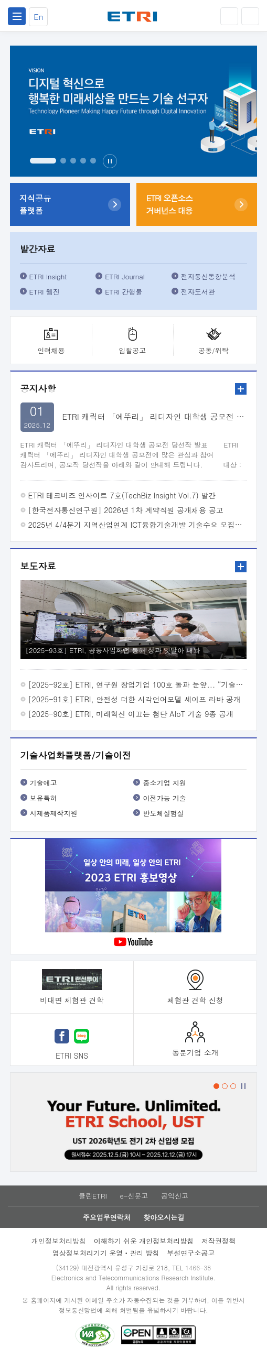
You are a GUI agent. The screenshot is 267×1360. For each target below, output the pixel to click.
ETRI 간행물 (123, 292)
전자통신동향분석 (208, 276)
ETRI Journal (125, 276)
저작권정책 (218, 1241)
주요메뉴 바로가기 (0, 0)
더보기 (241, 389)
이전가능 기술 (164, 798)
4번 (83, 161)
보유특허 (43, 798)
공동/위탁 (213, 350)
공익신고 (174, 1196)
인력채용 (51, 350)
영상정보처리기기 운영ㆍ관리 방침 (105, 1253)
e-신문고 (134, 1196)
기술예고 (43, 783)
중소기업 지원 (164, 783)
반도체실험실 (163, 813)
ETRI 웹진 (44, 292)
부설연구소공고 (191, 1253)
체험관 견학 (195, 1000)
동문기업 (195, 1052)
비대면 (71, 1000)
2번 (63, 161)
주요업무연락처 (107, 1217)
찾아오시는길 (163, 1217)
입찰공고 (132, 350)
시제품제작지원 (54, 813)
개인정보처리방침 (58, 1241)
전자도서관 (198, 292)
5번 (93, 161)
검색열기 (250, 16)
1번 (43, 161)
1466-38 (198, 1267)
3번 (73, 161)
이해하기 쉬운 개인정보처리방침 (144, 1241)
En (38, 16)
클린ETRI (93, 1196)
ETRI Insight (48, 276)
